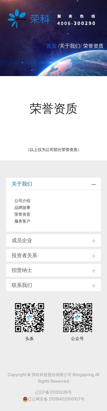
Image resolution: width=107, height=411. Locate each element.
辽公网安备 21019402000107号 (56, 399)
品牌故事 (22, 207)
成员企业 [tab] (54, 240)
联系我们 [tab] (54, 285)
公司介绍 (22, 200)
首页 (51, 45)
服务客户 (22, 221)
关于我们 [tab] (54, 184)
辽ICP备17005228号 (53, 392)
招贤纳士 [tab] (54, 270)
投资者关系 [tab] (54, 255)
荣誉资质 (22, 214)
